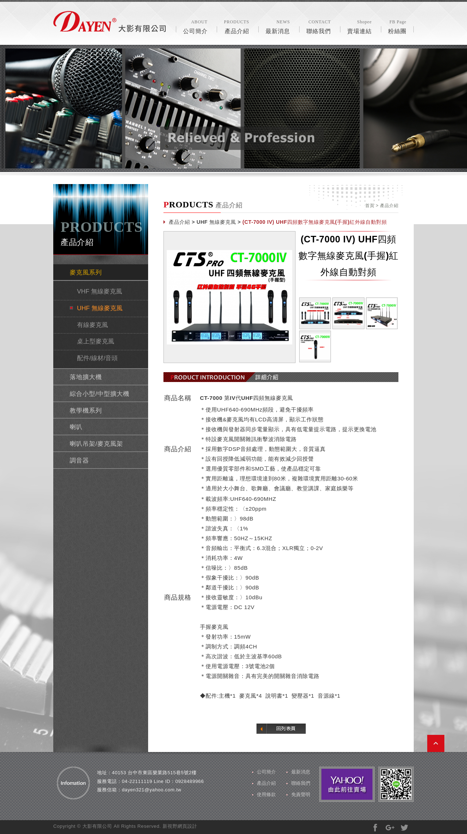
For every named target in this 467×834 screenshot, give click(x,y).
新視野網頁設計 (179, 826)
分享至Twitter (404, 827)
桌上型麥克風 (95, 341)
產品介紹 (236, 26)
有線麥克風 (92, 324)
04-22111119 (137, 781)
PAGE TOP (435, 743)
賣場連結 (359, 26)
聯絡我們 (318, 26)
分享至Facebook (375, 827)
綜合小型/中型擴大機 (100, 393)
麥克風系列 (86, 272)
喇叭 (76, 427)
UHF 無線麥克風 (100, 308)
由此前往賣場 (347, 784)
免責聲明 (300, 794)
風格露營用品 (109, 21)
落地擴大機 (86, 377)
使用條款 (266, 794)
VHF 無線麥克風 (99, 291)
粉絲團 (397, 26)
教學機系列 (86, 410)
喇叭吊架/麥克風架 (96, 443)
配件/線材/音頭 (97, 358)
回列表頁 (281, 729)
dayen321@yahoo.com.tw (151, 789)
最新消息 (278, 26)
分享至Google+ (389, 827)
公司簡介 (195, 26)
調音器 (79, 460)
